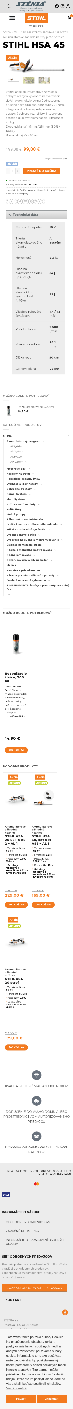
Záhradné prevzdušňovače (25, 519)
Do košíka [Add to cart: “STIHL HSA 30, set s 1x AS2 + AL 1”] (43, 904)
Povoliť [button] (21, 1398)
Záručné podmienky (22, 1231)
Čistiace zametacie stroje (24, 544)
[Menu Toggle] (12, 18)
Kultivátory (14, 509)
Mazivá (11, 565)
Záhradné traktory (19, 488)
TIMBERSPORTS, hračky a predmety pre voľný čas (38, 587)
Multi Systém (16, 499)
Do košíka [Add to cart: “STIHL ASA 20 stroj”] (16, 1047)
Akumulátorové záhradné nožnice (46, 190)
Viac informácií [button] (16, 1388)
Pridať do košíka (41, 171)
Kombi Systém (17, 494)
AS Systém (16, 451)
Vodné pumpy (16, 514)
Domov (7, 32)
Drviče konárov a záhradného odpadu (32, 524)
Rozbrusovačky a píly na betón (27, 560)
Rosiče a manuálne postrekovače (29, 549)
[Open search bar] (9, 6)
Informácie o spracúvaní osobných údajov (36, 1242)
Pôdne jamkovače (19, 555)
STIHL (17, 32)
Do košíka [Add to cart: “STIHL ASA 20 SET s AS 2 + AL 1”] (16, 904)
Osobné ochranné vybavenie (26, 580)
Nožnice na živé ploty (17, 193)
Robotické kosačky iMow (23, 478)
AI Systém (62, 32)
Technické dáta (22, 214)
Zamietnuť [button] (52, 1398)
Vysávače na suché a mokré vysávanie (33, 539)
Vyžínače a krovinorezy (22, 483)
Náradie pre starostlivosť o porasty (31, 575)
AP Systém (16, 461)
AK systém (16, 456)
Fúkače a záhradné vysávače (26, 529)
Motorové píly (16, 468)
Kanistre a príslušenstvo (23, 570)
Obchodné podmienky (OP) (28, 1222)
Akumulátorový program (38, 32)
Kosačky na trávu (18, 473)
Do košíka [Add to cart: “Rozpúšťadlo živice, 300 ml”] (16, 749)
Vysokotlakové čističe (21, 534)
